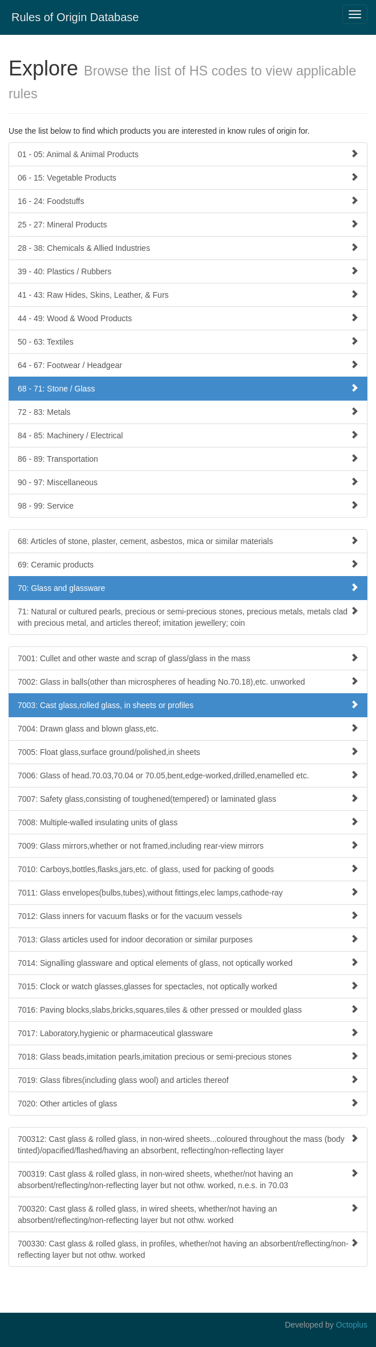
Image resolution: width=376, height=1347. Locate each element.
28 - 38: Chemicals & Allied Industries (188, 248)
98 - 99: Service (188, 505)
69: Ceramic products (188, 564)
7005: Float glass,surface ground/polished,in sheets (188, 752)
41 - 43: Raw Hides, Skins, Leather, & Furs (188, 294)
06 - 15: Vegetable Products (188, 177)
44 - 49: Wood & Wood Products (188, 318)
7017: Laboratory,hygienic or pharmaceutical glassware (188, 1033)
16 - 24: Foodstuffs (188, 201)
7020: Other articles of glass (188, 1103)
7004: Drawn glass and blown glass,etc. (188, 728)
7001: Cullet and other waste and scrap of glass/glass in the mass (188, 658)
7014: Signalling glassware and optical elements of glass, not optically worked (188, 963)
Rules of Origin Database (75, 17)
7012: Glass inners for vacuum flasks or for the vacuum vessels (188, 916)
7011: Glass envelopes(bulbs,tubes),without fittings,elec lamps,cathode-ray (188, 892)
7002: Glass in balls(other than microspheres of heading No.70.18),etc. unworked (188, 681)
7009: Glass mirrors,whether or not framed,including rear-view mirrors (188, 845)
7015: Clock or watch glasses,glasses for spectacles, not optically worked (188, 986)
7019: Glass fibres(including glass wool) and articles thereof (188, 1080)
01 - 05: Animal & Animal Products (188, 154)
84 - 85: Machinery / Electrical (188, 435)
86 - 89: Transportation (188, 458)
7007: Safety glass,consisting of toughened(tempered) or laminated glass (188, 799)
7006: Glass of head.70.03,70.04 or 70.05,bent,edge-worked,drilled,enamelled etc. (188, 775)
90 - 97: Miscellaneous (188, 482)
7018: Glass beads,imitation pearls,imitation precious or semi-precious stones (188, 1056)
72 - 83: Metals (188, 412)
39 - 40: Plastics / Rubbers (188, 271)
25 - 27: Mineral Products (188, 224)
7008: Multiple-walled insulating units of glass (188, 822)
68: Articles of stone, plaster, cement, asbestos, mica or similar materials (188, 541)
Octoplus (351, 1324)
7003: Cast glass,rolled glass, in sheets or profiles (188, 705)
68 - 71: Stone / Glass (188, 388)
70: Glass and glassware (188, 588)
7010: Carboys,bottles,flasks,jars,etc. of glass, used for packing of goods (188, 869)
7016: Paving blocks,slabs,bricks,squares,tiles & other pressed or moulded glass (188, 1009)
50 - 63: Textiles (188, 341)
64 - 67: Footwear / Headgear (188, 365)
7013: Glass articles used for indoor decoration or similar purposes (188, 939)
